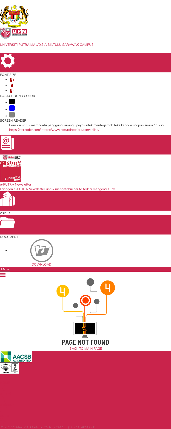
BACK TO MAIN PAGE (85, 348)
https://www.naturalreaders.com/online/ (70, 130)
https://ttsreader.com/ (25, 130)
